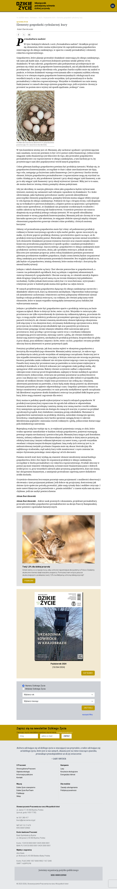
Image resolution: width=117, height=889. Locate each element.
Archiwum (33, 18)
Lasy (62, 769)
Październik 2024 (49, 18)
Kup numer (88, 673)
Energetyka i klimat (68, 775)
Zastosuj (88, 708)
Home (27, 18)
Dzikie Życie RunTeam (25, 790)
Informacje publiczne (25, 775)
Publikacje (20, 793)
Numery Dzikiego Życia (35, 686)
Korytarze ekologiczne (69, 772)
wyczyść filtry (87, 715)
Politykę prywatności (64, 732)
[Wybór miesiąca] (58, 701)
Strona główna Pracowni (26, 769)
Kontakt (19, 778)
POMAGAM (28, 581)
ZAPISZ (67, 736)
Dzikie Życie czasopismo (26, 787)
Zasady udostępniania (69, 787)
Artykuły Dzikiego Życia (35, 689)
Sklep (19, 796)
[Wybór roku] (58, 694)
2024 (40, 18)
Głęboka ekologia (23, 772)
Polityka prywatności (68, 790)
